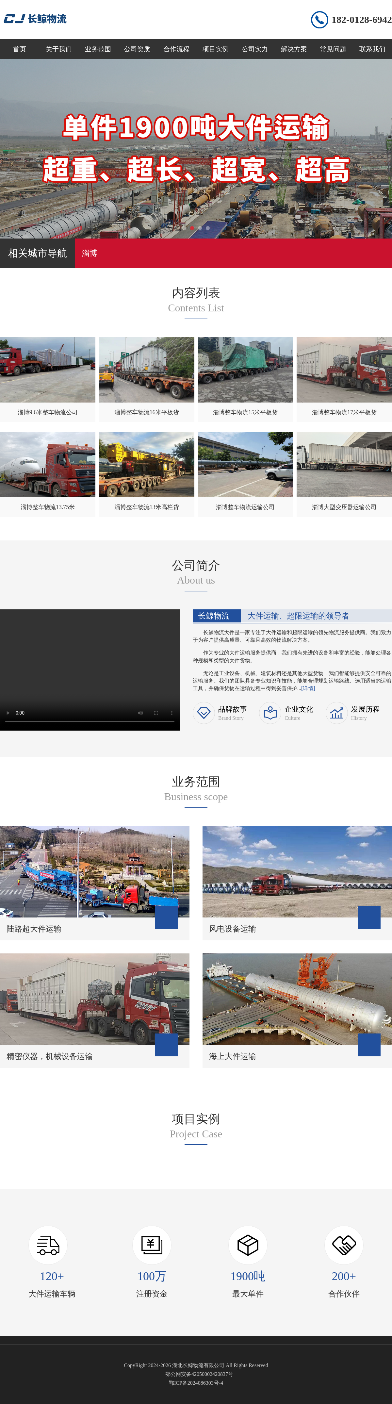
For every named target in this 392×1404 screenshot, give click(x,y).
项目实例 (216, 49)
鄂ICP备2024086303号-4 (196, 1383)
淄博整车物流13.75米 (48, 507)
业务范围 (98, 49)
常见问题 (333, 49)
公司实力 (255, 49)
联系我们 (372, 49)
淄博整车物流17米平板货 (344, 412)
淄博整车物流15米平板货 (245, 412)
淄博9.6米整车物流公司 (48, 412)
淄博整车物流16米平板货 (146, 412)
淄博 (89, 253)
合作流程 (176, 49)
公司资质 (137, 49)
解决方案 (294, 49)
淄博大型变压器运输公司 (344, 507)
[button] (184, 228)
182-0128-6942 (362, 19)
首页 (19, 49)
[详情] (308, 688)
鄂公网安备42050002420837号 (199, 1374)
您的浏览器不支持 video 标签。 (90, 669)
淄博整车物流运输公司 (245, 507)
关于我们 (59, 49)
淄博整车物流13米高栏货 (146, 507)
